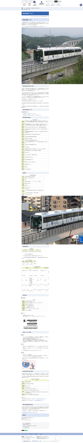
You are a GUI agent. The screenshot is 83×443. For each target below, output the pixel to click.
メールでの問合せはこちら (26, 427)
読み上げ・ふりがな (28, 0)
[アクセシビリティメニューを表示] (81, 5)
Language (32, 0)
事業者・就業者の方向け (35, 5)
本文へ (23, 0)
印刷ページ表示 (47, 16)
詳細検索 (59, 1)
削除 (29, 9)
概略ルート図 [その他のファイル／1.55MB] (30, 113)
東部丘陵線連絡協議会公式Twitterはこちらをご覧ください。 (30, 412)
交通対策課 (24, 424)
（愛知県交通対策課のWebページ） (39, 400)
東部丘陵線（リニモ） (26, 9)
